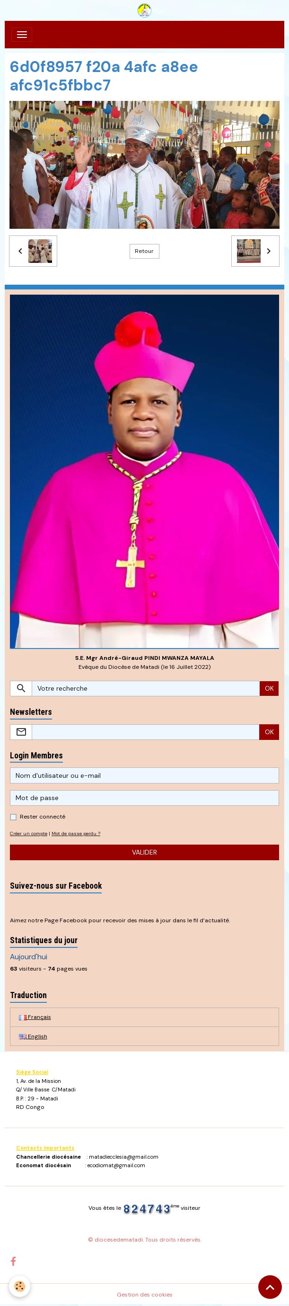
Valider (144, 852)
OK (269, 688)
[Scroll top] (270, 1287)
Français (35, 1017)
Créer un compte (28, 833)
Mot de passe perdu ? (76, 833)
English (33, 1036)
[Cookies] (20, 1286)
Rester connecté (42, 816)
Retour (144, 251)
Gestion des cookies (145, 1294)
